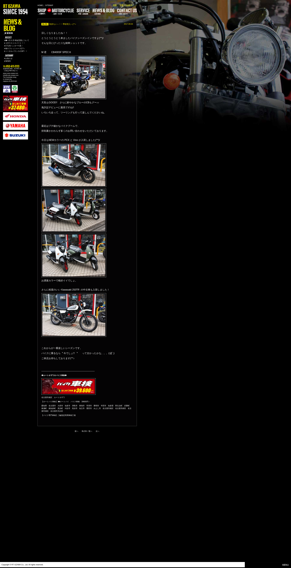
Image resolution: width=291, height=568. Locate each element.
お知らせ (8, 58)
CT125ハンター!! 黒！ (14, 46)
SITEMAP (49, 5)
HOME (40, 5)
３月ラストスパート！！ (15, 43)
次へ (97, 431)
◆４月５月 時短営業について (17, 40)
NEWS (8, 61)
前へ (76, 431)
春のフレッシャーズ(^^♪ (15, 48)
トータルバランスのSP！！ (16, 51)
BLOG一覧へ (87, 431)
